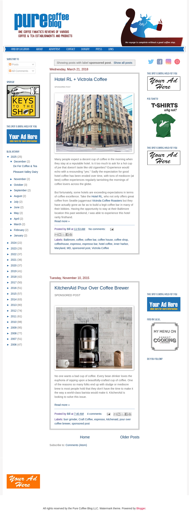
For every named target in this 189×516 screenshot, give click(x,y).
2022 (14, 254)
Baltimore (69, 239)
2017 (14, 282)
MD (69, 248)
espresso (75, 244)
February (19, 230)
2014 (14, 299)
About (39, 49)
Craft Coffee (86, 419)
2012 (14, 310)
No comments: (97, 229)
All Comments (18, 71)
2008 (14, 333)
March (18, 224)
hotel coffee (105, 244)
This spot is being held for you (22, 126)
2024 (14, 242)
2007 (14, 339)
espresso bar (89, 244)
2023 (14, 248)
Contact (70, 49)
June (17, 207)
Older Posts (129, 437)
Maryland (59, 248)
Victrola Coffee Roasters (107, 200)
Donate (85, 49)
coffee (79, 239)
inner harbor (121, 244)
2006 (14, 344)
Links (111, 49)
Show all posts (123, 62)
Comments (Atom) (76, 445)
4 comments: (95, 413)
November (20, 179)
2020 (14, 265)
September (20, 190)
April (17, 218)
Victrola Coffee (100, 248)
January (19, 235)
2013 (14, 305)
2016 (14, 288)
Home (85, 437)
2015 (14, 293)
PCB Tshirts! (152, 98)
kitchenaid (112, 419)
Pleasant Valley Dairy (25, 171)
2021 (14, 259)
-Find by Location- (20, 49)
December (20, 161)
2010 (14, 322)
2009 (14, 327)
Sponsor (10, 82)
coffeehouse (61, 244)
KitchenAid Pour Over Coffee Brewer (91, 287)
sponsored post (81, 248)
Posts (13, 64)
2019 (14, 271)
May (17, 213)
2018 (14, 276)
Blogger (140, 508)
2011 (14, 316)
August (18, 196)
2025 (14, 156)
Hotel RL (96, 196)
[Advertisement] (18, 410)
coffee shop (121, 239)
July (16, 201)
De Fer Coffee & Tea (25, 166)
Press (99, 49)
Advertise (54, 49)
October (19, 184)
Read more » (62, 221)
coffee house (105, 239)
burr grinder (70, 419)
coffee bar (90, 239)
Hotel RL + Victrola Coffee (80, 79)
